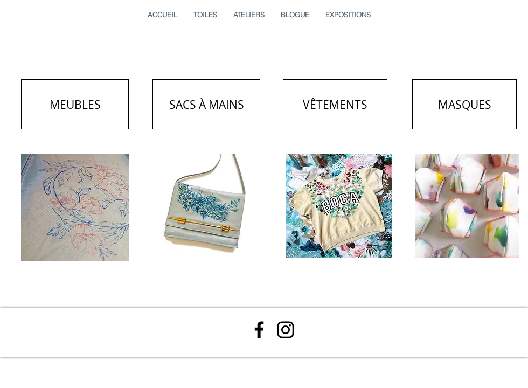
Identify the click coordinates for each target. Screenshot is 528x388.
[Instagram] (285, 329)
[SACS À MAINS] (206, 104)
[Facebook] (259, 329)
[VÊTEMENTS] (335, 104)
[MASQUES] (464, 104)
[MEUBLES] (75, 104)
